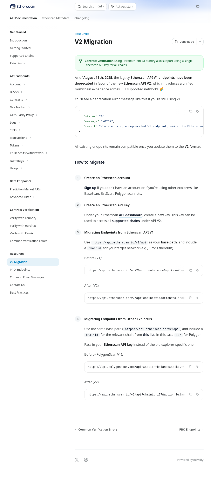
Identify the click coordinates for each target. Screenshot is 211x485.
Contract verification (99, 61)
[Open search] (91, 6)
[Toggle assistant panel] (122, 6)
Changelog (81, 19)
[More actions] (200, 41)
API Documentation (23, 19)
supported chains (126, 220)
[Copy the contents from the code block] (190, 111)
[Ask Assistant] (197, 111)
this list (149, 334)
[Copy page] (184, 41)
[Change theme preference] (198, 6)
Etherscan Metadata (55, 19)
